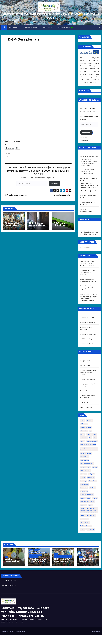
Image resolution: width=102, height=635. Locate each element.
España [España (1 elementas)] (94, 467)
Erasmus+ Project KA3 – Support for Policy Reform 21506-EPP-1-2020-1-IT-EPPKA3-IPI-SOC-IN (25, 612)
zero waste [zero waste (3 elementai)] (90, 529)
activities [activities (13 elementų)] (89, 420)
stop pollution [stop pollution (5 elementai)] (84, 522)
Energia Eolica (85, 361)
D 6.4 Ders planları (23, 39)
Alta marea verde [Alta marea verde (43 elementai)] (85, 427)
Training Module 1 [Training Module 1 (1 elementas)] (85, 526)
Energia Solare (85, 365)
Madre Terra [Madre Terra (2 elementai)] (92, 481)
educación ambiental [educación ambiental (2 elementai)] (87, 463)
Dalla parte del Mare (87, 391)
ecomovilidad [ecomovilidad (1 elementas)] (84, 460)
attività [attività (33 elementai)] (82, 434)
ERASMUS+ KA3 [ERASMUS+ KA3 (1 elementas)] (85, 467)
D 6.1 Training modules (89, 191)
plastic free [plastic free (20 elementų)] (84, 491)
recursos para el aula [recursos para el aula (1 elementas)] (87, 501)
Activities (37, 550)
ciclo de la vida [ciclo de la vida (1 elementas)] (92, 441)
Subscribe (54, 183)
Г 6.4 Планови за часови (15, 195)
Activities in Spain (86, 344)
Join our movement (31, 27)
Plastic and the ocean (88, 379)
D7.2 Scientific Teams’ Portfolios (86, 561)
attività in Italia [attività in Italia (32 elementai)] (91, 434)
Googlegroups (96, 631)
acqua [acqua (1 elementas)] (82, 420)
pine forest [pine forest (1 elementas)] (83, 487)
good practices (85, 248)
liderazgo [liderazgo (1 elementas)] (83, 481)
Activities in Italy (86, 339)
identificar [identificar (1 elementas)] (83, 474)
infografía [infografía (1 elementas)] (92, 474)
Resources (14, 27)
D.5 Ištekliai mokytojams (89, 157)
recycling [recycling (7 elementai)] (83, 505)
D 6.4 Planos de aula (63, 195)
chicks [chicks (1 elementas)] (82, 441)
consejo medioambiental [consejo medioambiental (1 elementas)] (88, 444)
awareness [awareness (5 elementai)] (83, 437)
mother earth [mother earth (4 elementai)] (84, 484)
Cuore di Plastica (86, 407)
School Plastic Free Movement (38, 552)
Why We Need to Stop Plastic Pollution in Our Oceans (88, 372)
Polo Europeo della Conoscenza (16, 631)
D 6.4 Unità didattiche (59, 224)
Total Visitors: (6, 585)
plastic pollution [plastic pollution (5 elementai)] (85, 498)
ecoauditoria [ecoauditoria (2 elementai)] (84, 456)
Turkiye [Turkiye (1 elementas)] (82, 529)
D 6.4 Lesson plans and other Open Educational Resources (62, 557)
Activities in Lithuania (88, 334)
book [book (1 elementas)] (95, 437)
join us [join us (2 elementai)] (82, 477)
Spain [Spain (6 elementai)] (90, 505)
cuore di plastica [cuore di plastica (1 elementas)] (85, 453)
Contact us (48, 27)
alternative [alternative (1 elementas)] (83, 431)
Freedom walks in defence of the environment (38, 561)
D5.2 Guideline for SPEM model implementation (87, 171)
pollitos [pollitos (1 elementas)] (95, 498)
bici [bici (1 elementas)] (90, 437)
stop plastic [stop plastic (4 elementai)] (84, 519)
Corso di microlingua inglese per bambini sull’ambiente (87, 288)
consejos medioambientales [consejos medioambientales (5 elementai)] (86, 449)
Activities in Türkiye (87, 318)
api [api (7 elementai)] (90, 431)
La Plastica (84, 402)
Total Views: (5, 580)
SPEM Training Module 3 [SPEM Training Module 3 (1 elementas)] (87, 515)
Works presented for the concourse (12, 561)
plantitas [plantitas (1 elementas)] (92, 487)
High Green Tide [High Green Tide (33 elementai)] (85, 470)
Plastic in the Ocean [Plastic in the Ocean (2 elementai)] (86, 494)
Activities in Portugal (87, 322)
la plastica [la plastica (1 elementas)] (90, 477)
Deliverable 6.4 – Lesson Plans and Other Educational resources (90, 185)
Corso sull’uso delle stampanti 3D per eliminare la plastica (87, 263)
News (6, 557)
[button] (99, 27)
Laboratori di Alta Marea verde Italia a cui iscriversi (88, 272)
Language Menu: (65, 27)
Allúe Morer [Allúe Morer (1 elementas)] (84, 424)
